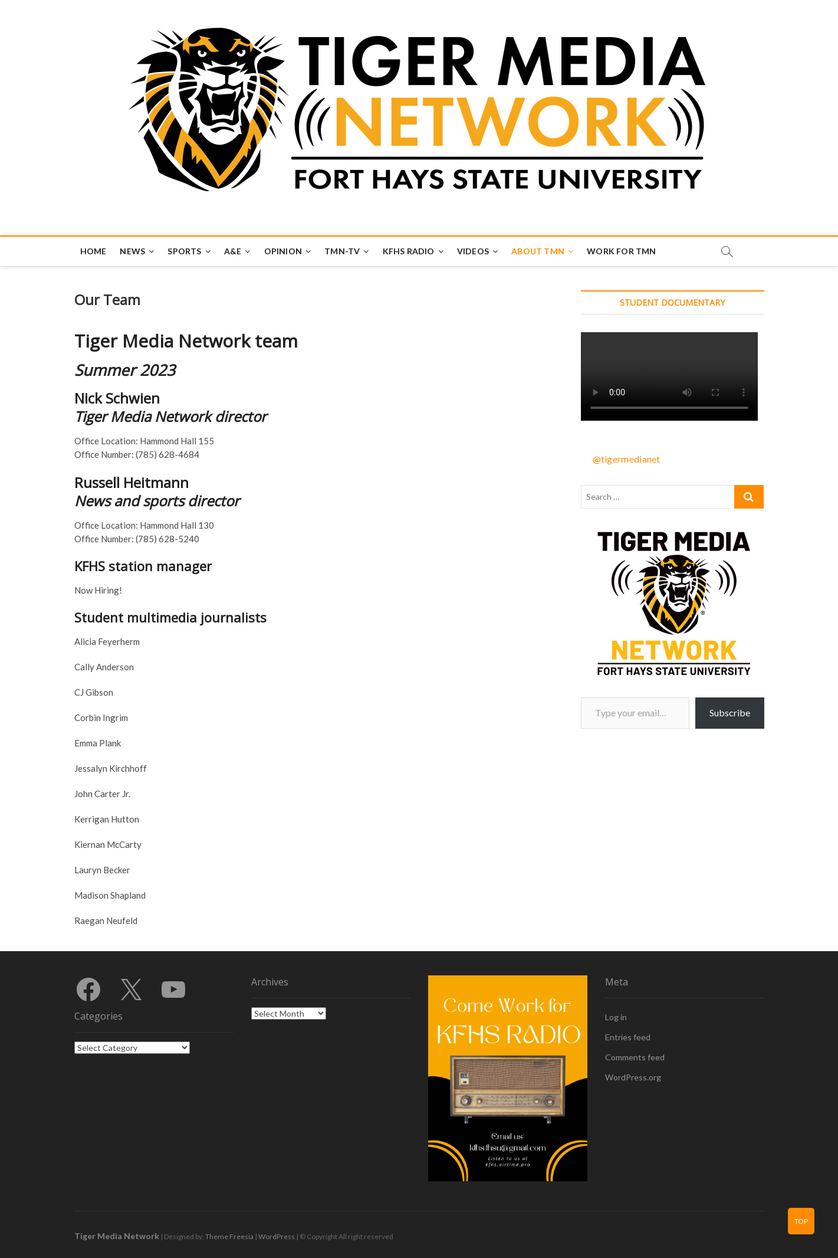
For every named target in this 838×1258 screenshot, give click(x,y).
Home (93, 251)
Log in (616, 1017)
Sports (184, 251)
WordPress (276, 1236)
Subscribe (729, 712)
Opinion (283, 251)
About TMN (537, 251)
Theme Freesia (229, 1236)
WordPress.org (633, 1077)
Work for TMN (621, 251)
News (132, 251)
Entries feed (627, 1037)
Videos (473, 251)
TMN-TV (342, 251)
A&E (233, 251)
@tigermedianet (626, 458)
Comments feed (635, 1057)
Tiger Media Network (116, 1236)
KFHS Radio (409, 251)
